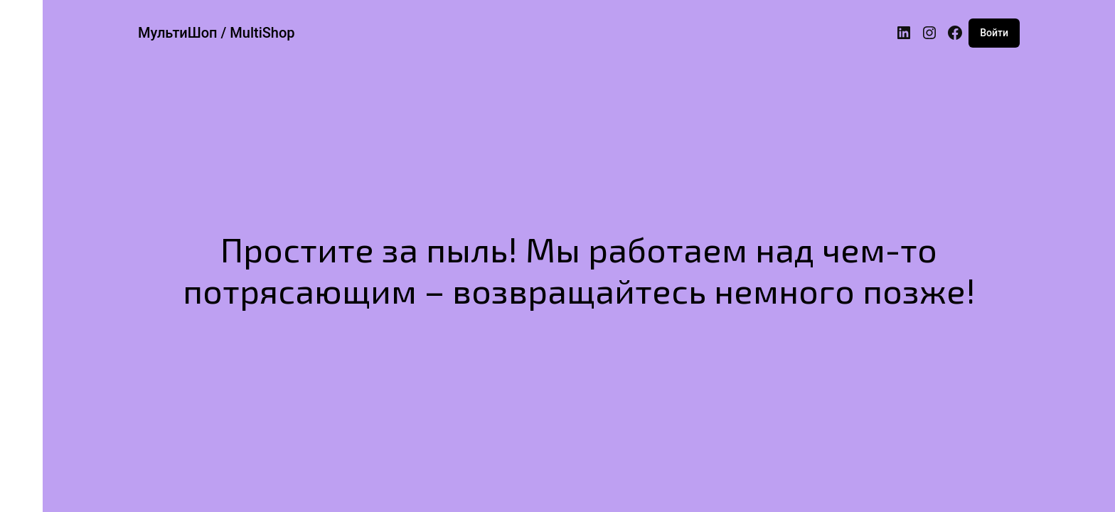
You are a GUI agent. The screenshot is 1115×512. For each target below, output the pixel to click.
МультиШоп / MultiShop (216, 32)
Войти (994, 32)
